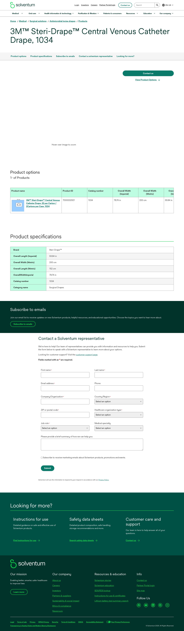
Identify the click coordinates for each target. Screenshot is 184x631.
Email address (48, 383)
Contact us (142, 580)
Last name (100, 370)
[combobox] (147, 5)
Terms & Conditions (68, 622)
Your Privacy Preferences (120, 622)
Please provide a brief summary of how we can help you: (67, 436)
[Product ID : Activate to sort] (74, 192)
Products (82, 21)
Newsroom (57, 611)
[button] (33, 190)
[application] (64, 106)
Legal (12, 622)
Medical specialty (103, 423)
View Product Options (146, 80)
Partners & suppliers (61, 596)
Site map (141, 590)
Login (76, 5)
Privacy (32, 622)
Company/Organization (52, 396)
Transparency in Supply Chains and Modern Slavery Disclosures (33, 626)
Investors (85, 5)
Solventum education (104, 585)
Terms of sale (22, 622)
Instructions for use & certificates (110, 596)
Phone (98, 383)
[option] (64, 109)
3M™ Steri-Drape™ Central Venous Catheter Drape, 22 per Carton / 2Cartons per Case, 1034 (43, 203)
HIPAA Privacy (43, 622)
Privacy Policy (104, 480)
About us (56, 580)
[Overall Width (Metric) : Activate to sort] (151, 192)
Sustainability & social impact (65, 601)
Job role (45, 423)
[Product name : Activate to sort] (36, 192)
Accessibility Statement (94, 622)
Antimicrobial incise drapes (62, 21)
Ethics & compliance (61, 606)
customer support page (86, 354)
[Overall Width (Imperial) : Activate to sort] (125, 192)
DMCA (80, 622)
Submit (47, 468)
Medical (23, 21)
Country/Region (103, 396)
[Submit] (157, 5)
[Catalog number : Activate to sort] (100, 192)
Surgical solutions (38, 21)
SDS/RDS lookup (102, 590)
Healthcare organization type (108, 410)
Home (13, 21)
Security (55, 622)
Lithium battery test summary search (111, 601)
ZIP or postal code (50, 410)
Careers (94, 5)
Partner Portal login (107, 5)
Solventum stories (103, 580)
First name (46, 370)
